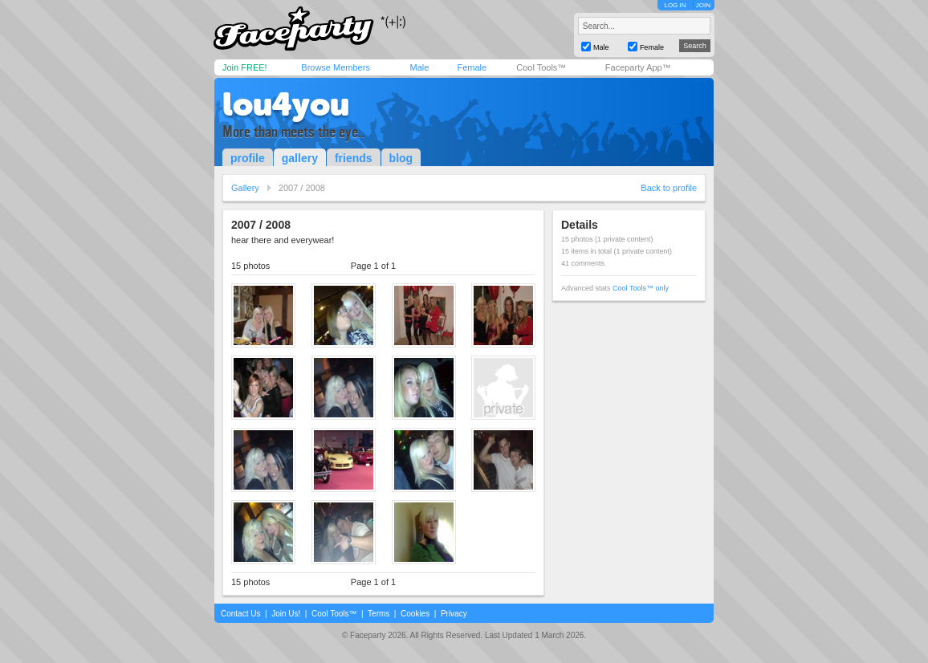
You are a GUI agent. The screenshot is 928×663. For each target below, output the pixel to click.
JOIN (703, 5)
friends (353, 158)
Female (471, 67)
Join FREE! (244, 67)
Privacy (454, 613)
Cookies (415, 613)
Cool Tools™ (541, 67)
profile (247, 158)
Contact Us (240, 613)
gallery (300, 158)
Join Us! (285, 613)
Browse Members (335, 67)
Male (419, 67)
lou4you (285, 104)
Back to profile (669, 188)
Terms (378, 613)
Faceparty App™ (638, 67)
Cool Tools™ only (641, 288)
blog (401, 158)
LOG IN (675, 5)
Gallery (245, 188)
